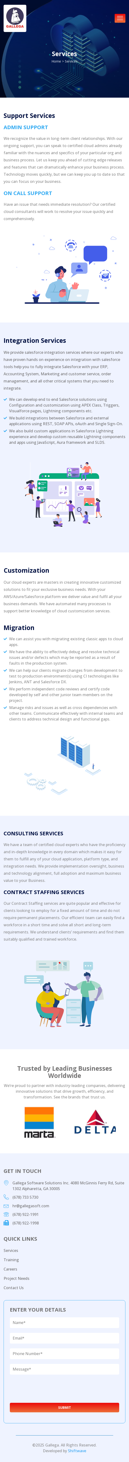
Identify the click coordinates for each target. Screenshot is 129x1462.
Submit (64, 1407)
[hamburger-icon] (120, 18)
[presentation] (46, 1388)
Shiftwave (77, 1450)
